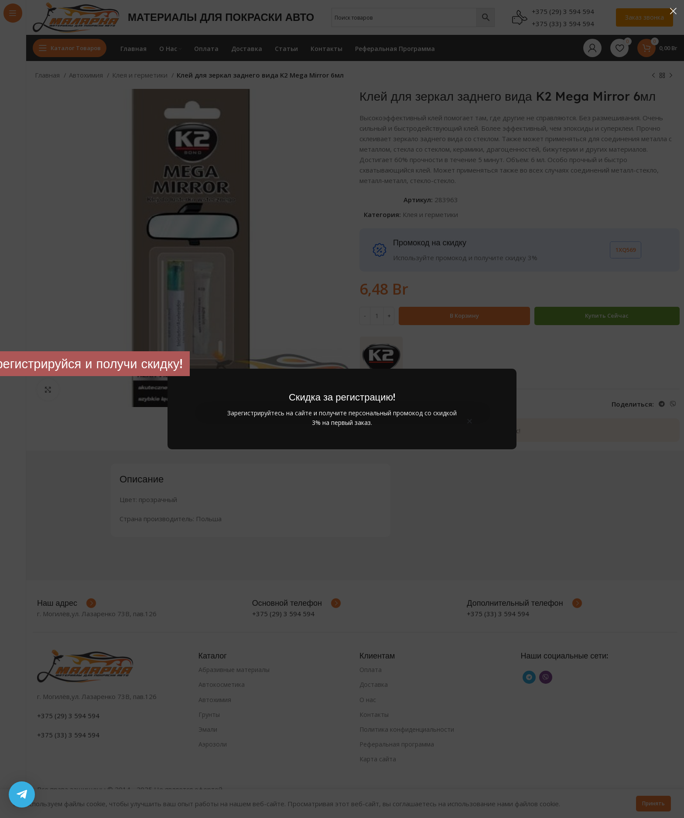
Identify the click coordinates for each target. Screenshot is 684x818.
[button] (469, 421)
